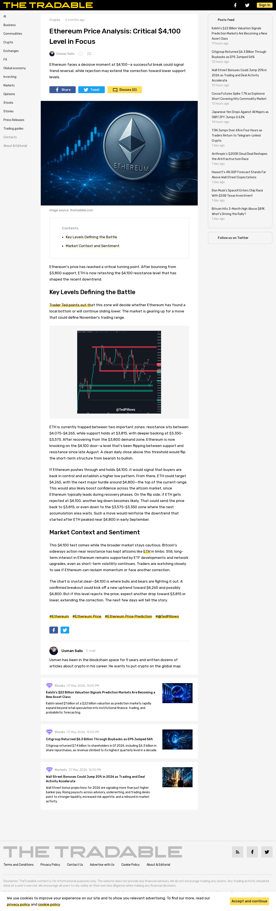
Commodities (12, 34)
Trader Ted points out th (70, 305)
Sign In (264, 5)
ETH (146, 551)
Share (66, 90)
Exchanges (11, 51)
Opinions (9, 94)
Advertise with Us (102, 865)
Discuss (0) (128, 90)
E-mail (90, 651)
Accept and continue (249, 901)
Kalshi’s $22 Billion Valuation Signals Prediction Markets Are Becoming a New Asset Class (100, 695)
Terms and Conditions (18, 865)
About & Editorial (15, 146)
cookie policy (49, 904)
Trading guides (13, 128)
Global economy (14, 68)
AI (4, 16)
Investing (9, 77)
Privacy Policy (50, 865)
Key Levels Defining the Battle (91, 237)
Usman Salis (62, 53)
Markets (9, 85)
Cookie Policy (130, 865)
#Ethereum (59, 616)
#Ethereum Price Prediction (128, 616)
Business (9, 25)
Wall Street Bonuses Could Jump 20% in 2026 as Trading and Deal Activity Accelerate (95, 779)
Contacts (10, 137)
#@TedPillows (167, 616)
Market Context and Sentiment (92, 246)
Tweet (95, 90)
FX (5, 59)
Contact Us (75, 865)
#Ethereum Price (86, 616)
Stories (8, 111)
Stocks (8, 103)
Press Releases (13, 120)
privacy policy (18, 904)
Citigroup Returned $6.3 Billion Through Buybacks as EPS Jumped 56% (99, 739)
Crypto (8, 42)
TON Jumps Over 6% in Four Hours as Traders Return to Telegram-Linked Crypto (237, 136)
